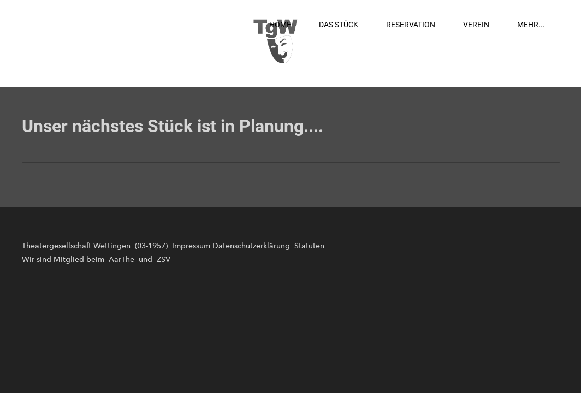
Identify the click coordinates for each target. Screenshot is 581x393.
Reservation (410, 24)
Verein (476, 24)
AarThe (121, 259)
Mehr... (531, 24)
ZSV (163, 259)
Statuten (309, 246)
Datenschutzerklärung (251, 246)
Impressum (191, 246)
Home (280, 24)
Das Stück (338, 24)
